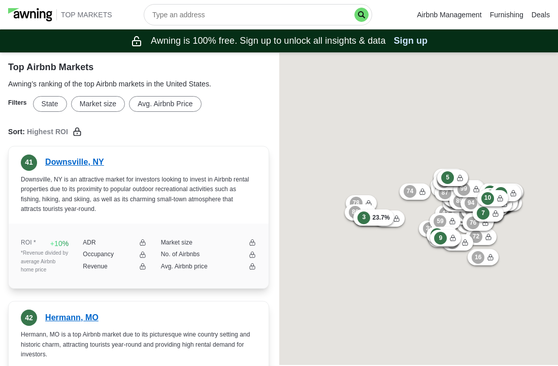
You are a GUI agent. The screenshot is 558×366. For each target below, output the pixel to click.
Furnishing (506, 15)
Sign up (411, 41)
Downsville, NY (74, 162)
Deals (541, 15)
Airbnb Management (449, 15)
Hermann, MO (72, 317)
